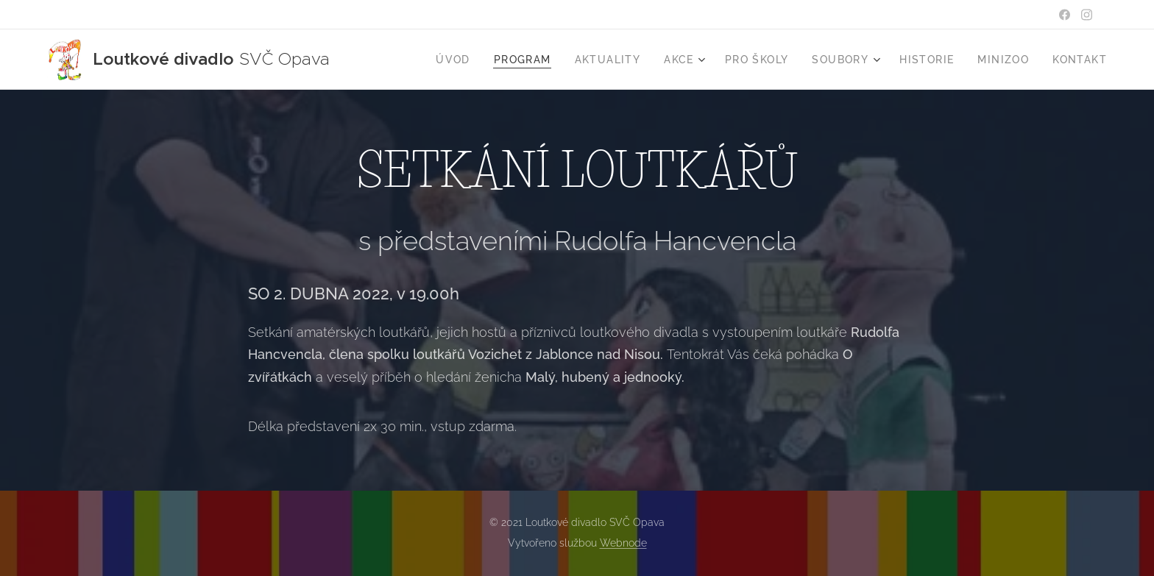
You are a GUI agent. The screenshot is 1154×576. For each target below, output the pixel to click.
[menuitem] (457, 59)
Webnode (623, 543)
